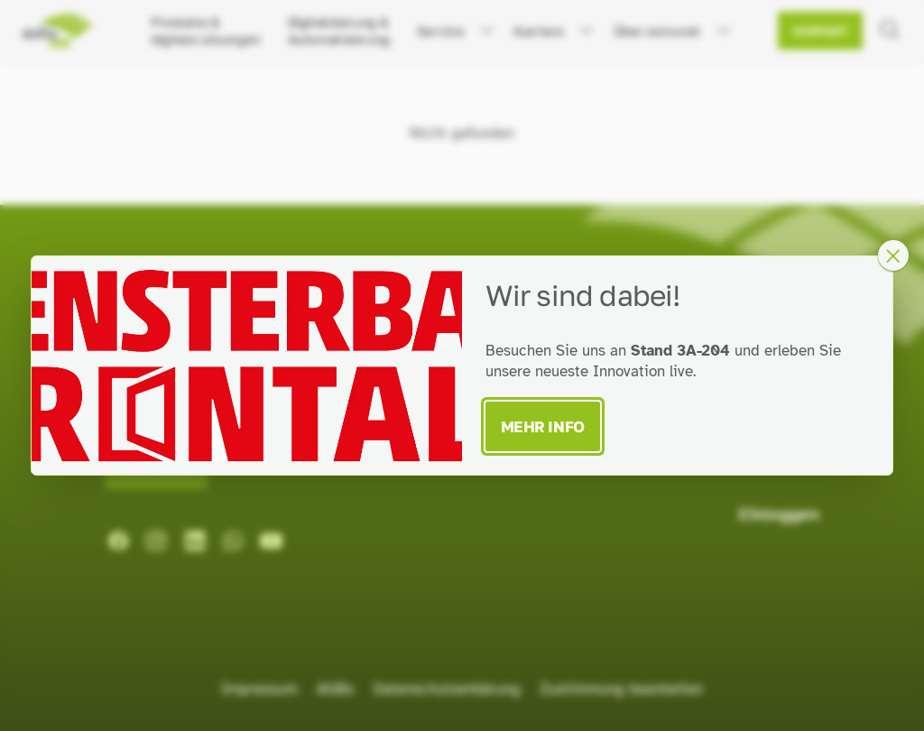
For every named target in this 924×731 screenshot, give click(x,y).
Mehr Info (543, 426)
